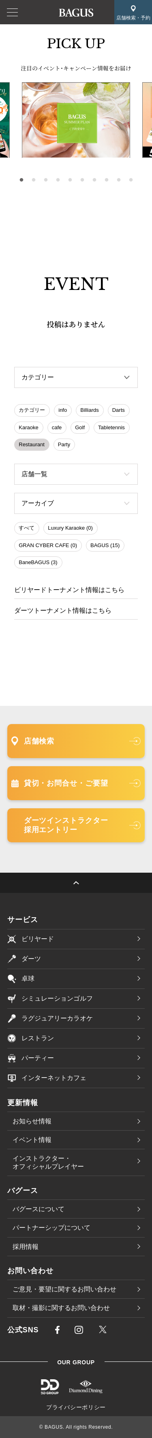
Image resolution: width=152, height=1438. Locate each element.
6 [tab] (82, 180)
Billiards (89, 410)
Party (64, 444)
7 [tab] (94, 180)
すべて (26, 528)
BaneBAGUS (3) (38, 562)
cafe (57, 427)
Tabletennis (111, 427)
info (62, 410)
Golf (80, 427)
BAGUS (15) (105, 545)
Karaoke (28, 427)
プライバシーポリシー (76, 1407)
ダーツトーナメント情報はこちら (62, 610)
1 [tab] (21, 180)
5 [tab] (70, 180)
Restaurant (32, 444)
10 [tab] (131, 180)
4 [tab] (58, 180)
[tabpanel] (76, 120)
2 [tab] (34, 180)
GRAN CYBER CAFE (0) (48, 545)
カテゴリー (32, 410)
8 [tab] (107, 180)
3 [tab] (46, 180)
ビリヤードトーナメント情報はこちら (69, 589)
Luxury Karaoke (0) (70, 528)
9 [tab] (119, 180)
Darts (118, 410)
